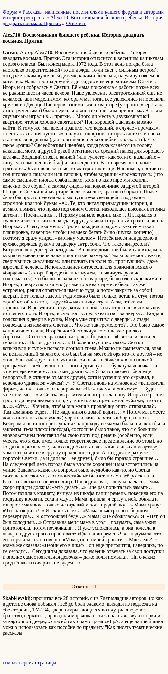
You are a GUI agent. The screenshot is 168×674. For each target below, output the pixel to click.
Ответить (76, 23)
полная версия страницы (29, 662)
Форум (10, 11)
